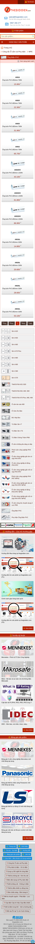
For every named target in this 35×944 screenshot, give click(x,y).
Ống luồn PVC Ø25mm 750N (12, 126)
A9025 (17, 123)
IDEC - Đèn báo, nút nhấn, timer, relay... (14, 724)
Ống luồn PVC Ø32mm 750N (12, 149)
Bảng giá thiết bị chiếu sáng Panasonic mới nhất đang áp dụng (15, 784)
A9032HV (17, 216)
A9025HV (17, 193)
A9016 (17, 77)
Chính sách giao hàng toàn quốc (12, 598)
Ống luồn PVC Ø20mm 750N (12, 103)
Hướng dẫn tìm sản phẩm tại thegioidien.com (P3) (16, 621)
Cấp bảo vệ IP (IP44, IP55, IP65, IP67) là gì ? (16, 702)
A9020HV (17, 170)
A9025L (17, 286)
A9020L (17, 262)
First (4, 323)
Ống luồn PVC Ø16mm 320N (12, 242)
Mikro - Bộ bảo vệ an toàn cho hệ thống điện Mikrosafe (16, 680)
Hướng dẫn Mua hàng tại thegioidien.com (15, 553)
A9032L (17, 309)
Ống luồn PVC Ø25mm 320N (12, 288)
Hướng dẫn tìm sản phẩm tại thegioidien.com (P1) (16, 576)
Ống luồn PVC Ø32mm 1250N (12, 219)
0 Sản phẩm (18, 31)
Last (30, 323)
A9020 (17, 100)
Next (23, 323)
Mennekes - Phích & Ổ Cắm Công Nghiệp (15, 657)
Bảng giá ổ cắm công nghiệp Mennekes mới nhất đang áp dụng (16, 760)
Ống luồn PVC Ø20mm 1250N (12, 173)
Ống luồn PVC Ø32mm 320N (12, 312)
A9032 (17, 147)
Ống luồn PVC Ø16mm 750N (12, 80)
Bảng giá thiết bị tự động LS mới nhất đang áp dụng (16, 807)
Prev (11, 323)
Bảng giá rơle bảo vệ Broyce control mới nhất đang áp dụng (16, 831)
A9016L (17, 239)
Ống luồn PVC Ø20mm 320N (12, 265)
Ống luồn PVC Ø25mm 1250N (12, 196)
